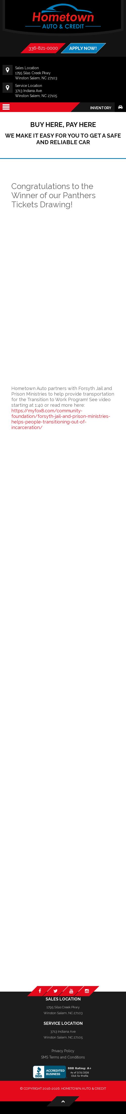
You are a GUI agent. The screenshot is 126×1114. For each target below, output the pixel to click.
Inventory (100, 108)
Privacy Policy (63, 1051)
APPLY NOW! (83, 48)
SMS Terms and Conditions (63, 1057)
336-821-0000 (43, 48)
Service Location (63, 1023)
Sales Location (63, 999)
